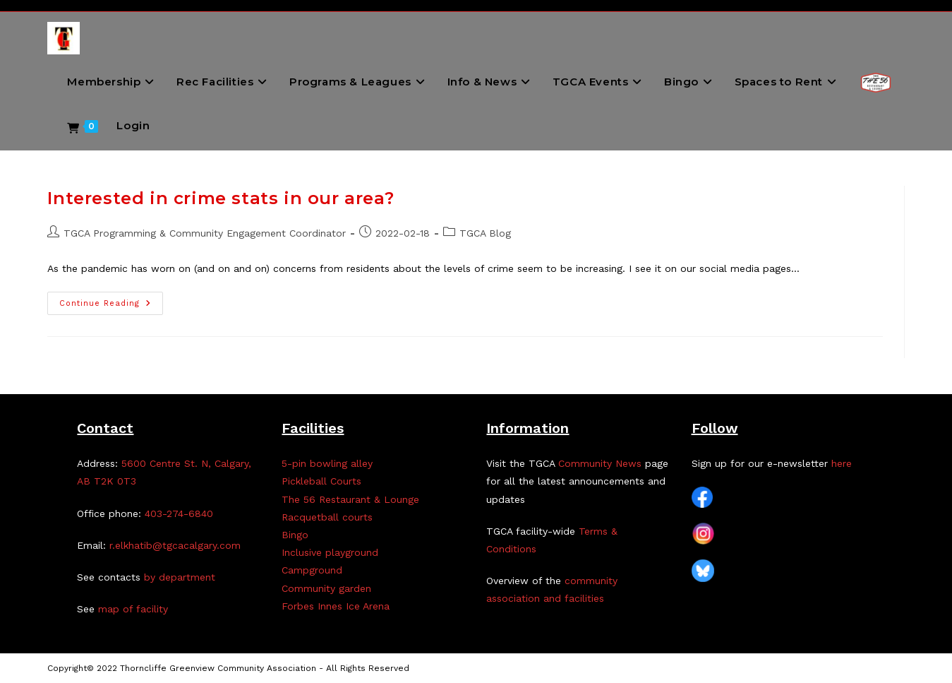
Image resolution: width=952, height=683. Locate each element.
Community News (599, 463)
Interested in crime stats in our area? (220, 198)
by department (179, 577)
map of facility (133, 608)
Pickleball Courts (321, 481)
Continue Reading (111, 306)
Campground (312, 570)
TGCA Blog (485, 233)
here (841, 463)
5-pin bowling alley (327, 463)
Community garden (326, 588)
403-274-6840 (179, 513)
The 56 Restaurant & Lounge (350, 499)
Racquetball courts (327, 517)
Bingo (295, 534)
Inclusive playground (330, 552)
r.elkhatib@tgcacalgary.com (175, 545)
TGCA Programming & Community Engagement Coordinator (205, 233)
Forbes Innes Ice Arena (336, 606)
